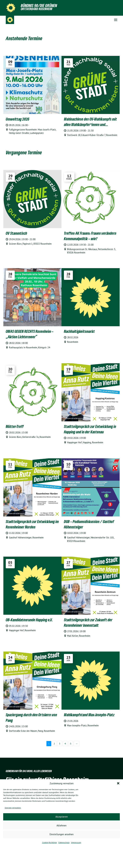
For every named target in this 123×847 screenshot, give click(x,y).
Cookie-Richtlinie (49, 842)
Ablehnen (61, 825)
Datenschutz (64, 842)
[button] (118, 783)
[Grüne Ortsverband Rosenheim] (10, 20)
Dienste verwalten (13, 807)
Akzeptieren (61, 816)
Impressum (76, 842)
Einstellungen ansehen (62, 834)
